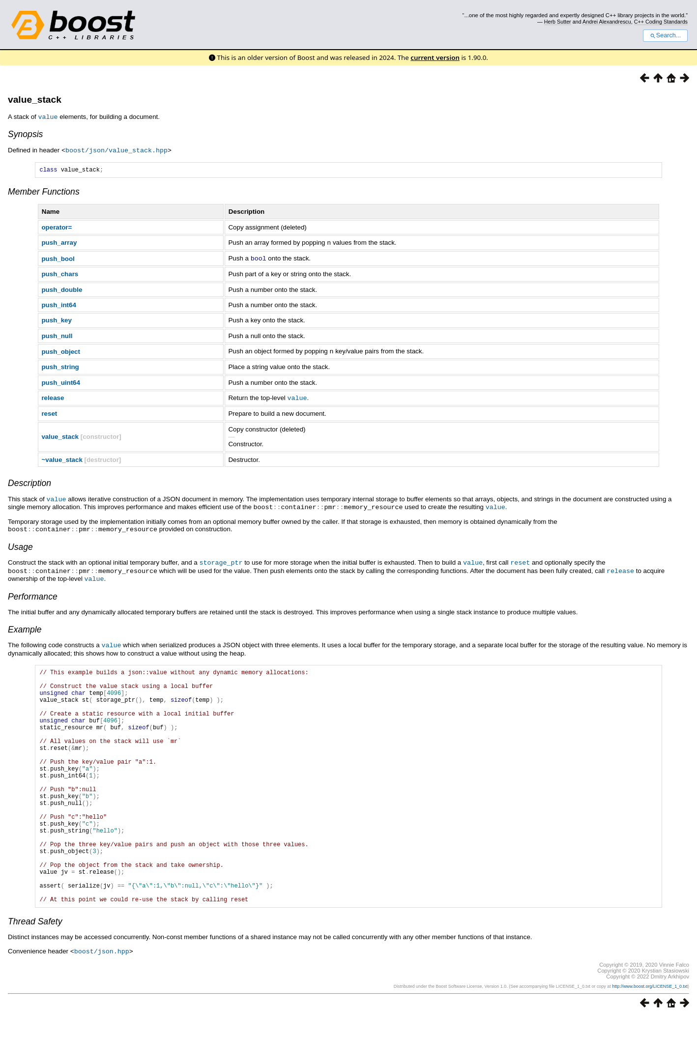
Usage (20, 544)
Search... (665, 35)
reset (49, 412)
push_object (60, 350)
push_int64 (58, 304)
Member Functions (44, 192)
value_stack (34, 99)
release (52, 397)
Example (24, 625)
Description (29, 482)
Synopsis (25, 134)
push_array (59, 243)
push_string (60, 366)
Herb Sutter (557, 22)
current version (435, 57)
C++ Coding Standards (661, 22)
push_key (56, 319)
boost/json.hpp (101, 996)
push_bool (57, 258)
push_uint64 (60, 381)
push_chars (59, 273)
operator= (56, 227)
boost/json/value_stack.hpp (116, 149)
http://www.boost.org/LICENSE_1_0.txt (650, 1031)
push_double (61, 289)
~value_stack (61, 458)
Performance (33, 592)
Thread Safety (35, 967)
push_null (56, 335)
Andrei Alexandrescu (606, 22)
